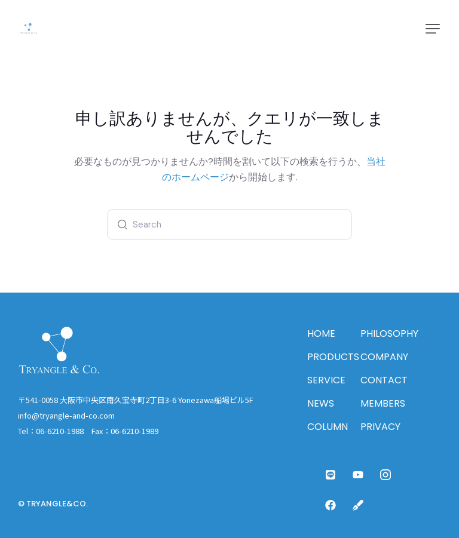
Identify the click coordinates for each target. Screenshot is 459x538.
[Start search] (119, 224)
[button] (432, 28)
